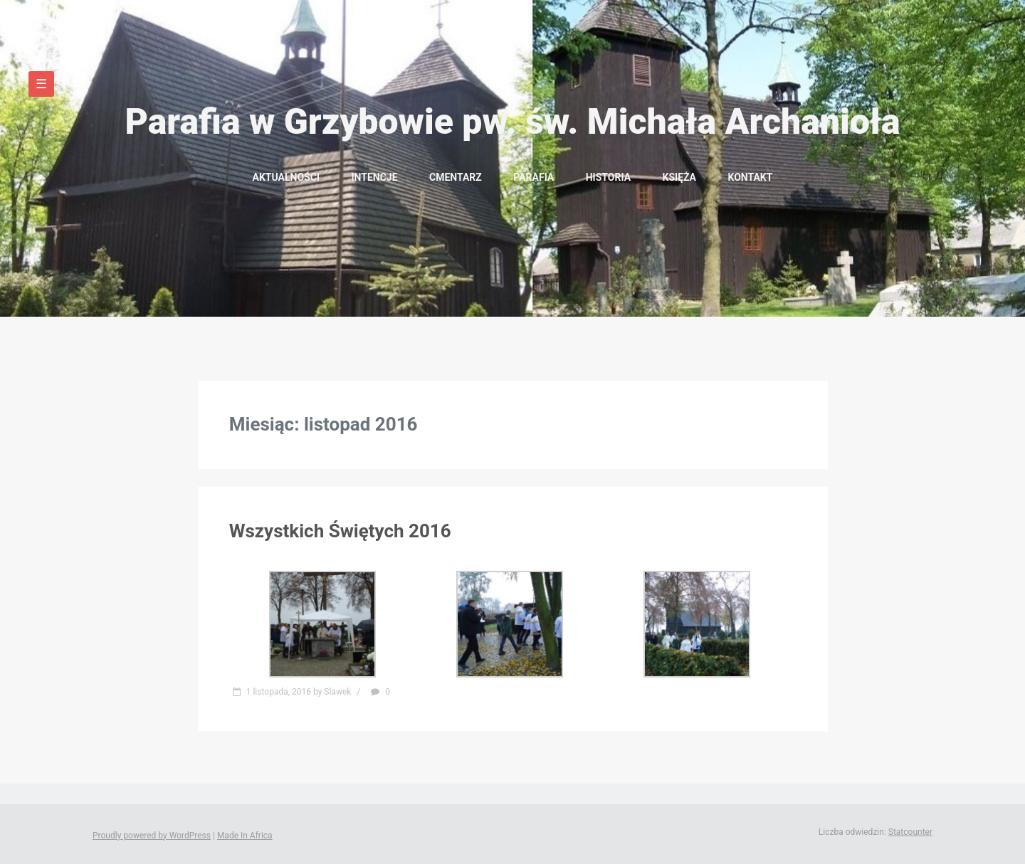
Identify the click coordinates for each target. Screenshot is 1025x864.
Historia (608, 177)
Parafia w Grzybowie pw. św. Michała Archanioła (512, 121)
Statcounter (910, 832)
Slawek (337, 692)
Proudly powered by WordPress (152, 836)
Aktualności (286, 177)
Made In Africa (245, 836)
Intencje (374, 177)
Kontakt (749, 177)
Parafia (533, 177)
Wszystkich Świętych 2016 (340, 531)
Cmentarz (455, 177)
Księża (679, 177)
